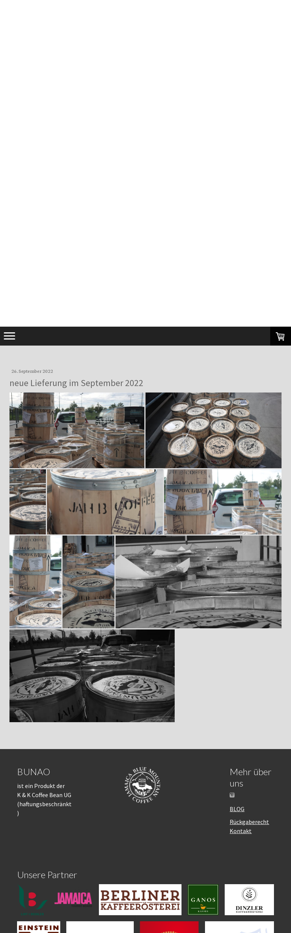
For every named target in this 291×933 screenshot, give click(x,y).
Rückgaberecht (249, 822)
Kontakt (241, 831)
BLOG (237, 809)
